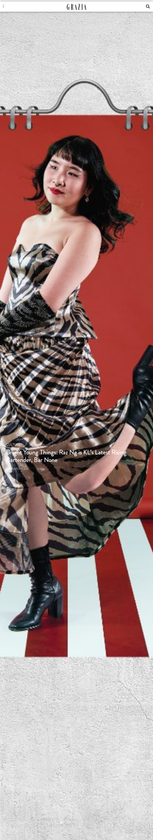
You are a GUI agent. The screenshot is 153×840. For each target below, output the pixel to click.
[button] (3, 6)
